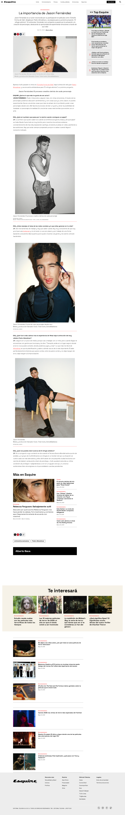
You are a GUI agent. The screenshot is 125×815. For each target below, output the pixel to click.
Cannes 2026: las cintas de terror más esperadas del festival (60, 713)
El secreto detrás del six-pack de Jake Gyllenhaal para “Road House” (66, 483)
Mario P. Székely (25, 519)
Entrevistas (75, 2)
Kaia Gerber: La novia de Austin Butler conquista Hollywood (65, 510)
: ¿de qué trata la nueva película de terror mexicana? (59, 643)
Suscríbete (111, 2)
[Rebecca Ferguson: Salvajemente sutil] (33, 490)
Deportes (84, 2)
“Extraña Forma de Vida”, (45, 85)
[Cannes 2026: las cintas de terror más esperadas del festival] (24, 718)
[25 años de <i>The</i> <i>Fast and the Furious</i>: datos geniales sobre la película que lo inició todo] (24, 691)
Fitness (56, 2)
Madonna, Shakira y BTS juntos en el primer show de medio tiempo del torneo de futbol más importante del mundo (59, 665)
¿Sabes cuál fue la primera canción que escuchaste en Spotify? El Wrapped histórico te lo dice (100, 55)
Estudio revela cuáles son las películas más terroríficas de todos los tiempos (24, 621)
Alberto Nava (49, 30)
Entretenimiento (46, 2)
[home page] (10, 2)
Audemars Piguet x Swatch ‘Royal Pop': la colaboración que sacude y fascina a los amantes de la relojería (100, 70)
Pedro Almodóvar (38, 541)
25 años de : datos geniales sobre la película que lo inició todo (59, 687)
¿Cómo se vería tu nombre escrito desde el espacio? (100, 62)
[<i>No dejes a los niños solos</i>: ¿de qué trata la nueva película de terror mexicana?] (24, 648)
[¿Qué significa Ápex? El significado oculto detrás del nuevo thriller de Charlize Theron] (100, 604)
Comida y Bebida (65, 2)
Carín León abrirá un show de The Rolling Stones (66, 521)
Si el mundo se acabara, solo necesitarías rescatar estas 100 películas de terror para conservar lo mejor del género (100, 44)
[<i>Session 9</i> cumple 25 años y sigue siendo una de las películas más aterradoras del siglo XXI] (24, 740)
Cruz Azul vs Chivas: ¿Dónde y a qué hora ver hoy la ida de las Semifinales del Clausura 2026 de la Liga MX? (100, 33)
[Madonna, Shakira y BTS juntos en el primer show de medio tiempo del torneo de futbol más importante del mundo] (24, 670)
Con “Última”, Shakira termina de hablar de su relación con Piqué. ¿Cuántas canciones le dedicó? (65, 497)
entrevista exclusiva (21, 541)
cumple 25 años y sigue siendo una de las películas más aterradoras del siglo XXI (59, 735)
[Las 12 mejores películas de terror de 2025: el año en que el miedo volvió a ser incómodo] (50, 604)
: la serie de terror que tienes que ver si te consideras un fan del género (74, 622)
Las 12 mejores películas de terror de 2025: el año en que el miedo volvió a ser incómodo (49, 621)
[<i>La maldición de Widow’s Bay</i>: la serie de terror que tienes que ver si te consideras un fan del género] (75, 604)
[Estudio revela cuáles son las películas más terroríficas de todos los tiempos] (25, 604)
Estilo (37, 2)
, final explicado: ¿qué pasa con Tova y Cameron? (58, 756)
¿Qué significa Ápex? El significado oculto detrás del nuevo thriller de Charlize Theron (100, 621)
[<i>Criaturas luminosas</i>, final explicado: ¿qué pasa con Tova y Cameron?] (24, 761)
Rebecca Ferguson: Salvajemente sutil (32, 506)
